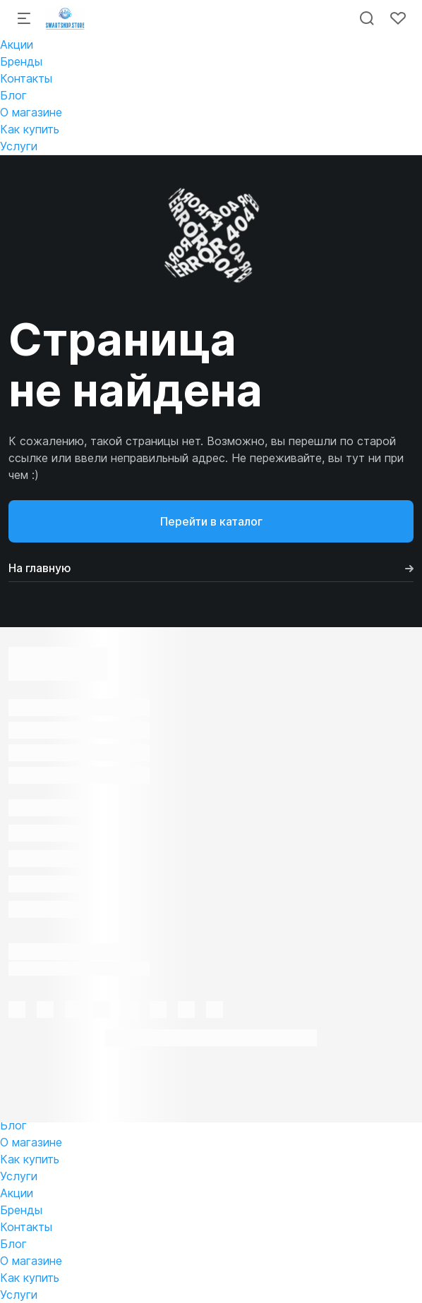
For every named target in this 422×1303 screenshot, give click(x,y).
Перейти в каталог (211, 521)
